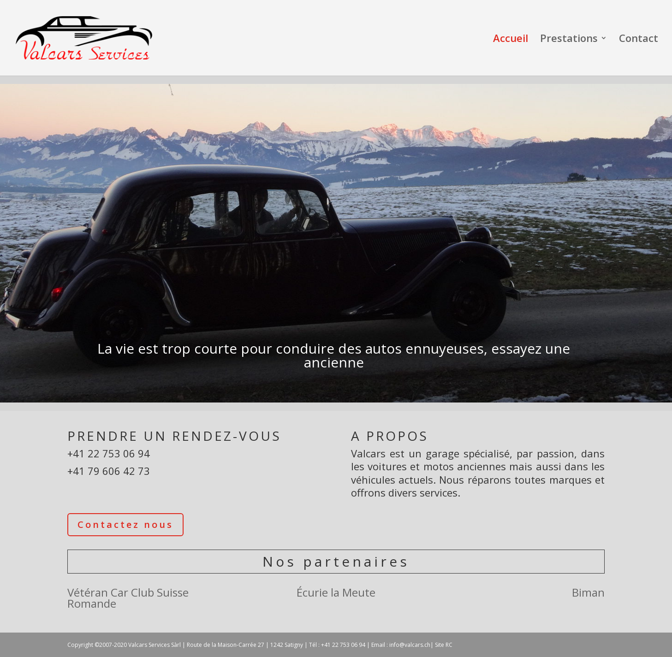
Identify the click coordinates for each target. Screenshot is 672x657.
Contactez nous (125, 524)
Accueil (510, 40)
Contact (638, 40)
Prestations (569, 40)
